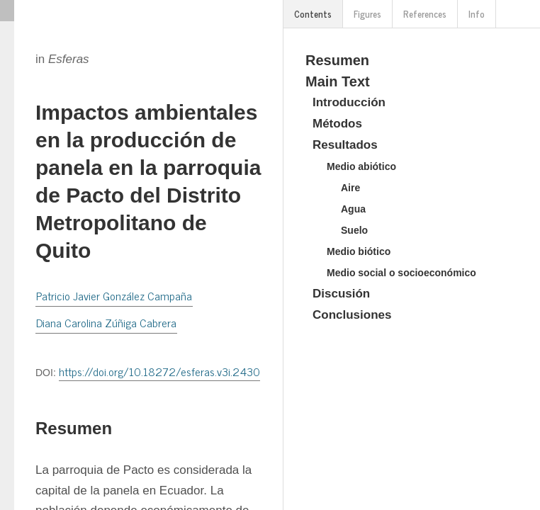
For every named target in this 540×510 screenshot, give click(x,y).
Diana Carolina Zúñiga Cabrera (106, 322)
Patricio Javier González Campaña (114, 295)
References (424, 13)
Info (476, 13)
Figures (367, 13)
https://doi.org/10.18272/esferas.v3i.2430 (159, 371)
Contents (313, 13)
